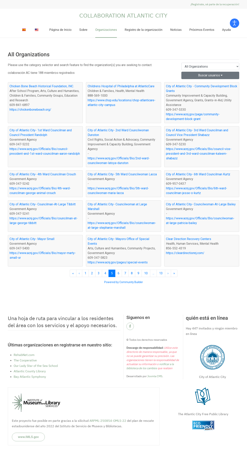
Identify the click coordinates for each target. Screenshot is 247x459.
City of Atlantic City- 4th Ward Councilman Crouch (43, 174)
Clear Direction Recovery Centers (188, 239)
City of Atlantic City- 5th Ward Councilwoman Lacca (122, 174)
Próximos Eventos (201, 29)
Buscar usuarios (210, 75)
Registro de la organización (143, 29)
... (153, 273)
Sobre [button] (83, 29)
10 (146, 273)
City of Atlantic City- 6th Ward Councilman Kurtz (198, 174)
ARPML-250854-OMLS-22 (107, 421)
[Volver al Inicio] (123, 16)
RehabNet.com (24, 355)
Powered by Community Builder (123, 282)
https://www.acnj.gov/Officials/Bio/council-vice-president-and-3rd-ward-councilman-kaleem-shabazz (198, 153)
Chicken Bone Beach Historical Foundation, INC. (42, 86)
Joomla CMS (154, 376)
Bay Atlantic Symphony (30, 377)
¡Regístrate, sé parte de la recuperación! (215, 4)
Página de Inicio (60, 29)
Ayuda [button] (226, 29)
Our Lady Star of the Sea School (36, 366)
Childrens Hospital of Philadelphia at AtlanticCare (121, 86)
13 (161, 273)
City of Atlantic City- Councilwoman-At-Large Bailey (201, 204)
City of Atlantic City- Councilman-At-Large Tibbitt (43, 204)
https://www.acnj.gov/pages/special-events (118, 262)
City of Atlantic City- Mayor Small (32, 239)
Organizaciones (106, 29)
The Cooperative (25, 360)
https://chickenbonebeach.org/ (30, 109)
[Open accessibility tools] (234, 23)
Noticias (176, 29)
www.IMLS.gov (28, 437)
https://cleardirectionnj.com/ (185, 253)
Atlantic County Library (30, 371)
